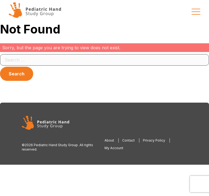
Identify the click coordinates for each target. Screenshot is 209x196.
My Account (113, 148)
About (109, 140)
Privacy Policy (154, 140)
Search (16, 73)
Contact (128, 140)
